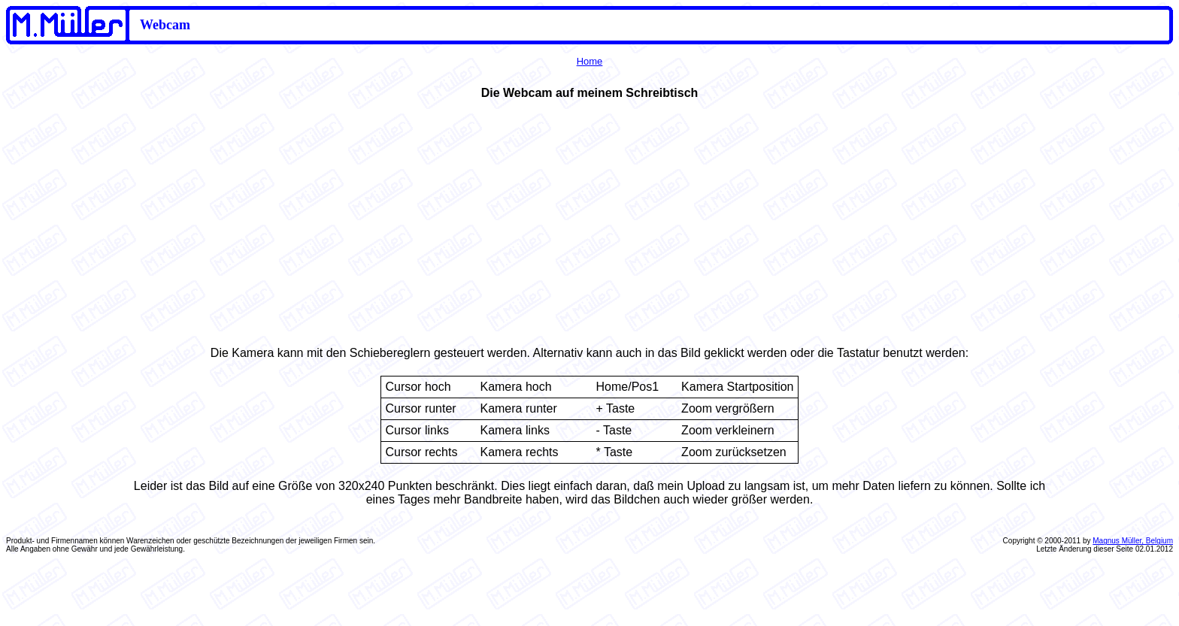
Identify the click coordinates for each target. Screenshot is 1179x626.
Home (590, 61)
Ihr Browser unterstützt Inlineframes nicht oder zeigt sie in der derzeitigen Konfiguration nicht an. (589, 220)
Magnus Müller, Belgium (1133, 541)
